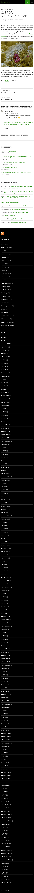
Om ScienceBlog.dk (6, 315)
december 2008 (5, 772)
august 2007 (4, 824)
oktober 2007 (5, 817)
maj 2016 (3, 490)
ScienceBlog (5, 2)
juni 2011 (3, 675)
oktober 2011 (5, 662)
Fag (2, 250)
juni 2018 (3, 412)
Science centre (5, 319)
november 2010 (5, 697)
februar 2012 (4, 649)
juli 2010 (3, 710)
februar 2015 (4, 538)
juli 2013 (3, 593)
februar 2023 (4, 340)
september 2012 (5, 626)
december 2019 (5, 373)
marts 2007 (4, 840)
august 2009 (4, 746)
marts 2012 (4, 645)
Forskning (3, 296)
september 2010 (5, 704)
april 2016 (3, 493)
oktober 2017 (5, 438)
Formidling (4, 293)
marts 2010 (4, 723)
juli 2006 (3, 866)
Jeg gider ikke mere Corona (17, 219)
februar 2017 (4, 464)
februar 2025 (4, 337)
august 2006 (4, 863)
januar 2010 (4, 730)
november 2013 (5, 580)
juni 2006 (3, 869)
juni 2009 (3, 752)
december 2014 (5, 545)
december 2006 (5, 850)
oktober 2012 (5, 623)
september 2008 (5, 782)
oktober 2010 (5, 701)
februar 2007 (4, 843)
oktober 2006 (5, 856)
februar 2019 (4, 389)
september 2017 (5, 441)
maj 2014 (3, 567)
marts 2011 (4, 684)
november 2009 (5, 736)
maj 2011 (3, 678)
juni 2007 (3, 830)
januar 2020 (4, 369)
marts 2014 (4, 574)
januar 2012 (4, 652)
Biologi (4, 257)
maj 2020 (3, 363)
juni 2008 (3, 791)
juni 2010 (3, 714)
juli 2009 (3, 749)
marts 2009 (4, 762)
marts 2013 (4, 606)
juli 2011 (3, 671)
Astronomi (5, 254)
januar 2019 (4, 392)
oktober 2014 (5, 551)
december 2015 (5, 506)
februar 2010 (4, 727)
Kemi (3, 270)
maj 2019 (3, 382)
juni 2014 (3, 564)
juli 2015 (3, 522)
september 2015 (5, 516)
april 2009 (3, 759)
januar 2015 (4, 541)
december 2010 (5, 694)
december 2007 (5, 811)
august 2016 (4, 480)
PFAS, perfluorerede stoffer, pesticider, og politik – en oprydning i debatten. (17, 187)
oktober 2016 (5, 473)
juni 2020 (3, 360)
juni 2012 (3, 636)
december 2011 (5, 655)
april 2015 (3, 532)
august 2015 (4, 519)
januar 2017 (4, 467)
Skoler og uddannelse (7, 325)
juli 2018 (3, 408)
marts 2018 (4, 421)
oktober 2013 (5, 584)
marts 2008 (4, 801)
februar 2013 (4, 610)
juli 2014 (3, 561)
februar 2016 (4, 499)
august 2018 (4, 405)
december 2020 (5, 353)
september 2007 (5, 821)
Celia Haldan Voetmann (18, 19)
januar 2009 (4, 769)
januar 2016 (4, 503)
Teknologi (4, 289)
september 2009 (5, 743)
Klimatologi (5, 273)
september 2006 (5, 860)
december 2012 (5, 616)
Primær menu (32, 2)
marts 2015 (4, 535)
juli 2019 (3, 379)
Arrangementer (5, 247)
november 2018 (5, 399)
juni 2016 (3, 486)
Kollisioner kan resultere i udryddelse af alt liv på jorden (16, 172)
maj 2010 (3, 717)
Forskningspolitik (6, 299)
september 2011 (5, 665)
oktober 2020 (5, 356)
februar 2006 (4, 882)
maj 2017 (3, 454)
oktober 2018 (5, 402)
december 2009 (5, 733)
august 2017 (4, 444)
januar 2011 (4, 691)
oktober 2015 (5, 512)
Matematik (5, 276)
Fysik (3, 263)
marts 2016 (4, 496)
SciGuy (7, 81)
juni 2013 (3, 597)
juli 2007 (3, 827)
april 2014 (3, 571)
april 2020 (3, 366)
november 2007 (5, 814)
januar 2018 (4, 428)
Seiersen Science (6, 322)
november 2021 (5, 343)
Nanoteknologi (6, 283)
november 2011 (5, 658)
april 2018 (3, 418)
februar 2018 (4, 425)
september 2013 (5, 587)
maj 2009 (3, 756)
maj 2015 (3, 529)
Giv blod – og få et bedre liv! (9, 151)
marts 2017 (4, 460)
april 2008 (3, 798)
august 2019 (4, 376)
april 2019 (3, 386)
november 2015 (5, 509)
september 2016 (5, 477)
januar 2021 (4, 350)
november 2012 (5, 619)
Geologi (4, 267)
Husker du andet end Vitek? (9, 167)
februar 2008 (4, 804)
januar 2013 (4, 613)
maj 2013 (3, 600)
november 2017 (5, 434)
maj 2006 (3, 873)
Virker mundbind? (10, 215)
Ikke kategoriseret (7, 9)
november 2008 (5, 775)
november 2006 (5, 853)
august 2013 (4, 590)
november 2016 (5, 470)
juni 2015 (3, 525)
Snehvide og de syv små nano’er (17, 92)
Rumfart (4, 286)
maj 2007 (3, 834)
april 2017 (3, 457)
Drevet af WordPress (6, 890)
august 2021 (4, 347)
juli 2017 (3, 447)
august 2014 (4, 558)
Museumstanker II (17, 98)
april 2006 (3, 876)
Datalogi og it (5, 260)
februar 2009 (4, 765)
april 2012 (3, 642)
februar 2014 (4, 577)
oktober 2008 (5, 778)
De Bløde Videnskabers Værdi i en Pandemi (13, 162)
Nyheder (3, 312)
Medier (3, 309)
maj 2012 (3, 639)
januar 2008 (4, 808)
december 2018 (5, 395)
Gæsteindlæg (5, 302)
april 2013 (3, 603)
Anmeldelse (4, 244)
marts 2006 (4, 879)
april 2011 (3, 681)
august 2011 (4, 668)
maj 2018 (3, 415)
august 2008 (4, 785)
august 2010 (4, 707)
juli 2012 (3, 632)
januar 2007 (4, 847)
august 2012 (4, 629)
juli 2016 (3, 483)
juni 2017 (3, 451)
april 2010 (3, 720)
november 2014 (5, 548)
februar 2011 (4, 688)
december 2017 (5, 431)
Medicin (4, 280)
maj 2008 (3, 795)
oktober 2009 (5, 740)
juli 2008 (3, 788)
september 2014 (5, 554)
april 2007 (3, 837)
